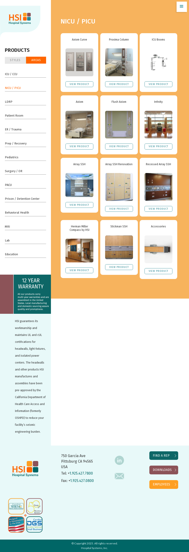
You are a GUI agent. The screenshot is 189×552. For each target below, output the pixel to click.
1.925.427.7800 (81, 473)
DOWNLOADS (162, 470)
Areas (36, 60)
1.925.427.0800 (82, 481)
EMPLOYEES (161, 484)
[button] (182, 7)
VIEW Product (79, 84)
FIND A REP (161, 456)
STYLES (15, 60)
